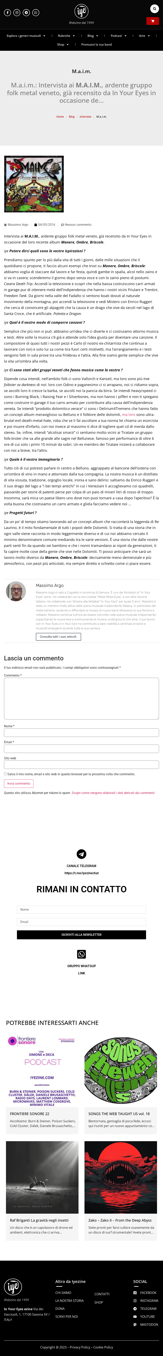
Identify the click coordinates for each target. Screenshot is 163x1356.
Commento (13, 675)
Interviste (85, 116)
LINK (81, 973)
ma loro (128, 414)
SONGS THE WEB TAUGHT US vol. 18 (119, 1113)
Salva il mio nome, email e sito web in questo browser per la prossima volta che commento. (71, 774)
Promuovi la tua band (96, 44)
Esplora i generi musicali (26, 35)
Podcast (119, 35)
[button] (154, 8)
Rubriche (66, 35)
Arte (144, 35)
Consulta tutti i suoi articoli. (58, 636)
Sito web (10, 758)
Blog (93, 35)
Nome (9, 726)
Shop (63, 44)
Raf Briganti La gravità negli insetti (39, 1220)
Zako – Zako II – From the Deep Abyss (120, 1220)
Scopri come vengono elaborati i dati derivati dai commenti (113, 793)
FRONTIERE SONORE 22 (29, 1113)
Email (9, 742)
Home (60, 116)
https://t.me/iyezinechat (82, 873)
